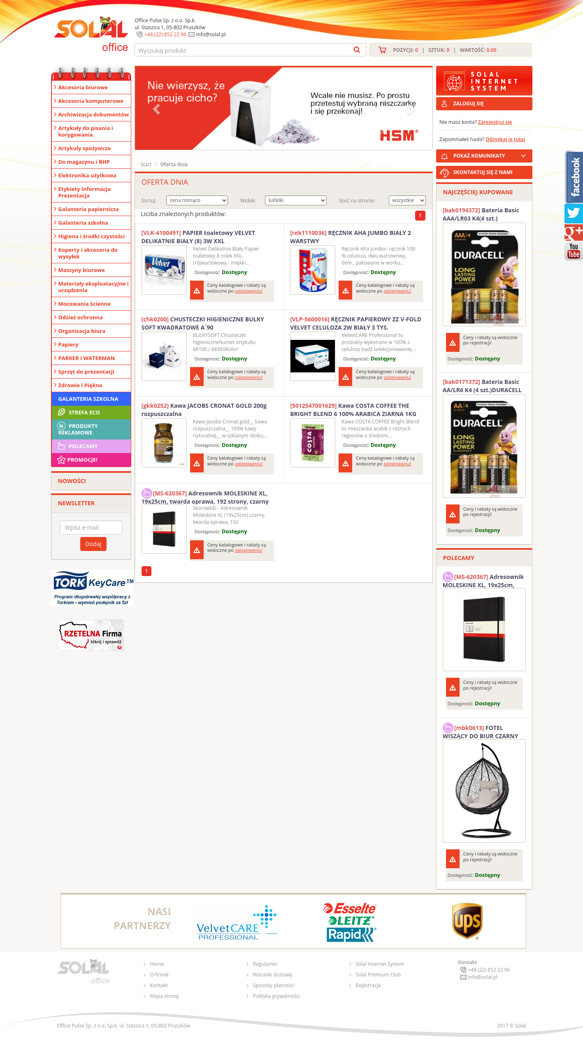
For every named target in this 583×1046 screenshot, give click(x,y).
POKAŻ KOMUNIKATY (491, 154)
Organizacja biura (82, 331)
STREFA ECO (78, 412)
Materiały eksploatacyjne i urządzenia (93, 287)
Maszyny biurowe (81, 270)
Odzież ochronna (80, 317)
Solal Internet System (380, 963)
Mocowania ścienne (84, 303)
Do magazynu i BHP (84, 161)
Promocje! (77, 459)
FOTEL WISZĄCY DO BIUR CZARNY (480, 731)
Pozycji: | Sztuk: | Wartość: (444, 49)
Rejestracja (368, 985)
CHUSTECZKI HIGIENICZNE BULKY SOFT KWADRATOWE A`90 (203, 323)
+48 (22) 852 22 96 (165, 34)
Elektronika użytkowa (87, 175)
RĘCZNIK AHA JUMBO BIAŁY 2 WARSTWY (350, 237)
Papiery (68, 344)
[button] (157, 108)
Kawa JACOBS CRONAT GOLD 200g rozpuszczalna (204, 410)
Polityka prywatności (276, 996)
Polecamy (77, 446)
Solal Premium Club (378, 974)
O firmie (159, 974)
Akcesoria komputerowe (91, 101)
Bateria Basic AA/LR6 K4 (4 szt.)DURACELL (482, 386)
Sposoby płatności (274, 985)
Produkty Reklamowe (77, 428)
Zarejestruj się (495, 122)
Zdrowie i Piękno (80, 385)
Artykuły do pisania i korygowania (85, 131)
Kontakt (159, 985)
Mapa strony (164, 996)
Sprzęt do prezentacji (86, 371)
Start (146, 164)
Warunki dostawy (273, 974)
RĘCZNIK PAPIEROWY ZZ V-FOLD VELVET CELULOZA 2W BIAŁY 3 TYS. (355, 323)
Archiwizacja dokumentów (93, 114)
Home (157, 963)
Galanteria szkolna (83, 222)
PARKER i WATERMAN (86, 358)
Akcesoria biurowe (83, 87)
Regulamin (265, 963)
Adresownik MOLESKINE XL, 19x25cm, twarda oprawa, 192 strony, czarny (205, 496)
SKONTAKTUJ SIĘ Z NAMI (483, 172)
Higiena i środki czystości (91, 236)
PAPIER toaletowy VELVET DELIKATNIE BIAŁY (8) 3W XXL (198, 237)
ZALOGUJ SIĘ (468, 103)
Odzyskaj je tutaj (505, 139)
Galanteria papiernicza (88, 209)
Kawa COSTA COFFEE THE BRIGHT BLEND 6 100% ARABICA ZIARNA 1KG (353, 410)
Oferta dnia (174, 164)
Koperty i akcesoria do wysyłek (88, 253)
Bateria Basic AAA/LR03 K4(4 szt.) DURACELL (481, 214)
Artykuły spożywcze (84, 148)
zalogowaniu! (248, 291)
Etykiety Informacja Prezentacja (84, 192)
